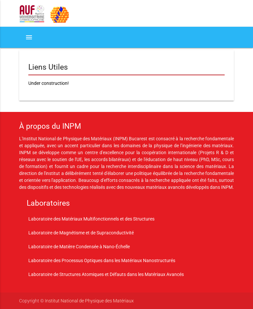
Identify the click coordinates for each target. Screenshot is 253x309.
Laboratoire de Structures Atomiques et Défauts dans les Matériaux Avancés (106, 274)
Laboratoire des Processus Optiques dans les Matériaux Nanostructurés (101, 260)
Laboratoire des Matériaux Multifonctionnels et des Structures (91, 219)
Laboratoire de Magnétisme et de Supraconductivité (81, 232)
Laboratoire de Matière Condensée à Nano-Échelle (79, 246)
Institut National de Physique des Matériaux (89, 300)
